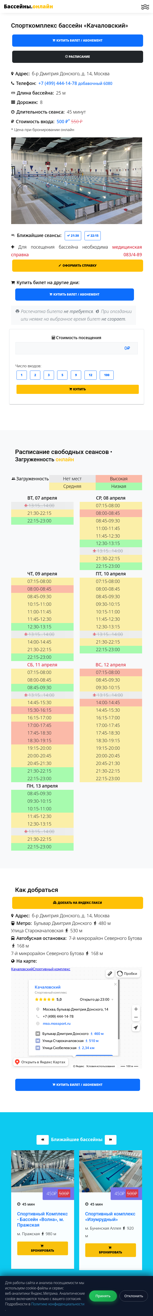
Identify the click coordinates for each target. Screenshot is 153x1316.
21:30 (73, 235)
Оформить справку (77, 265)
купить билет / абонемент (78, 40)
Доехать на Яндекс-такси (77, 903)
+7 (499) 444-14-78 (75, 83)
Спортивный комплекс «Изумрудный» (110, 1240)
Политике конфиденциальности (57, 1304)
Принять (102, 1295)
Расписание (77, 56)
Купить (77, 389)
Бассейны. (28, 6)
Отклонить (133, 1295)
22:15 (93, 235)
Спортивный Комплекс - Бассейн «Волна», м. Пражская (42, 1243)
